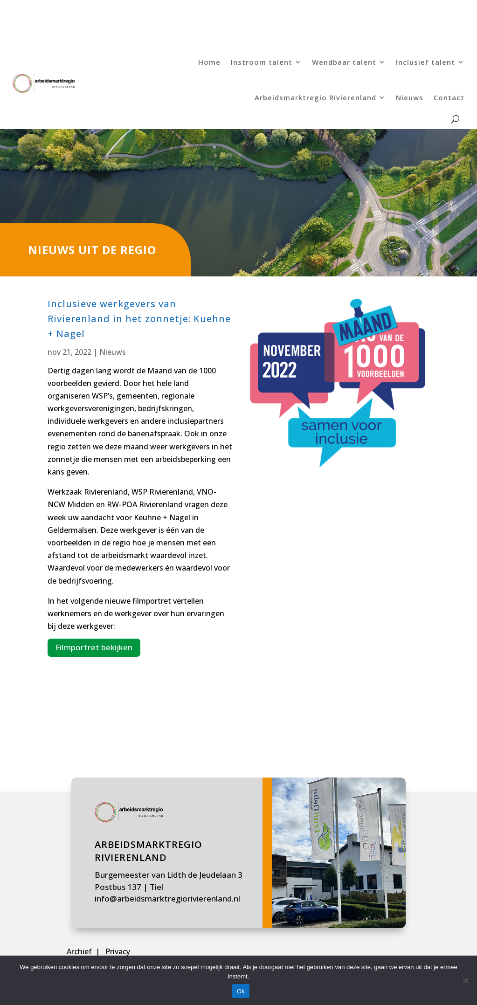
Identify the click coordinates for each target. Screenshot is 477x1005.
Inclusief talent (425, 62)
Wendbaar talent (344, 62)
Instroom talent (261, 62)
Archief (80, 951)
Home (209, 62)
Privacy (117, 951)
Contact (449, 97)
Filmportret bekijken (93, 647)
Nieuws (409, 97)
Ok (241, 991)
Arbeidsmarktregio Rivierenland (315, 97)
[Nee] (465, 980)
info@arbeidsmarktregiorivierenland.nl (167, 898)
